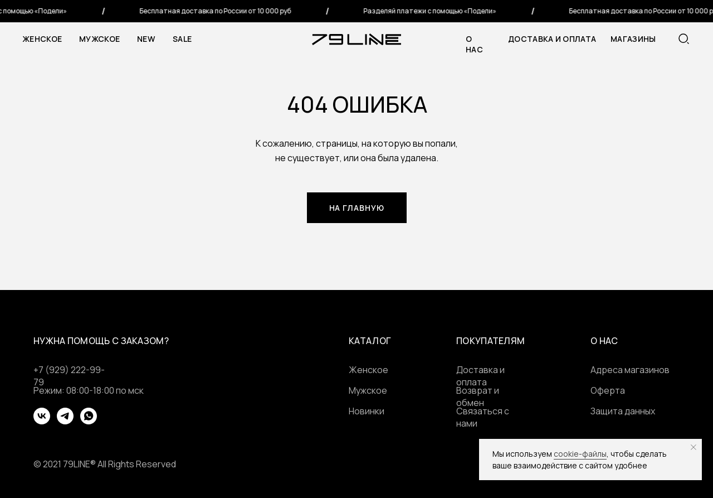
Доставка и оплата (552, 38)
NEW (146, 38)
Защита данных (622, 411)
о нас (474, 44)
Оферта (607, 390)
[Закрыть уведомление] (693, 447)
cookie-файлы (580, 453)
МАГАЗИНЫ (633, 38)
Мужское (99, 38)
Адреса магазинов (630, 370)
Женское (42, 38)
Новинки (366, 411)
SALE (182, 38)
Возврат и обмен (477, 396)
